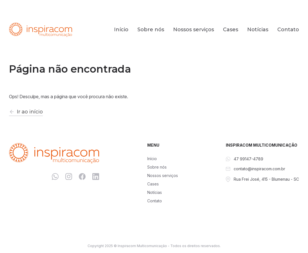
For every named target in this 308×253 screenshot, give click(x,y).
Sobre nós (150, 29)
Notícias (257, 29)
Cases (230, 29)
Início (121, 29)
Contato (288, 29)
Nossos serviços (193, 29)
